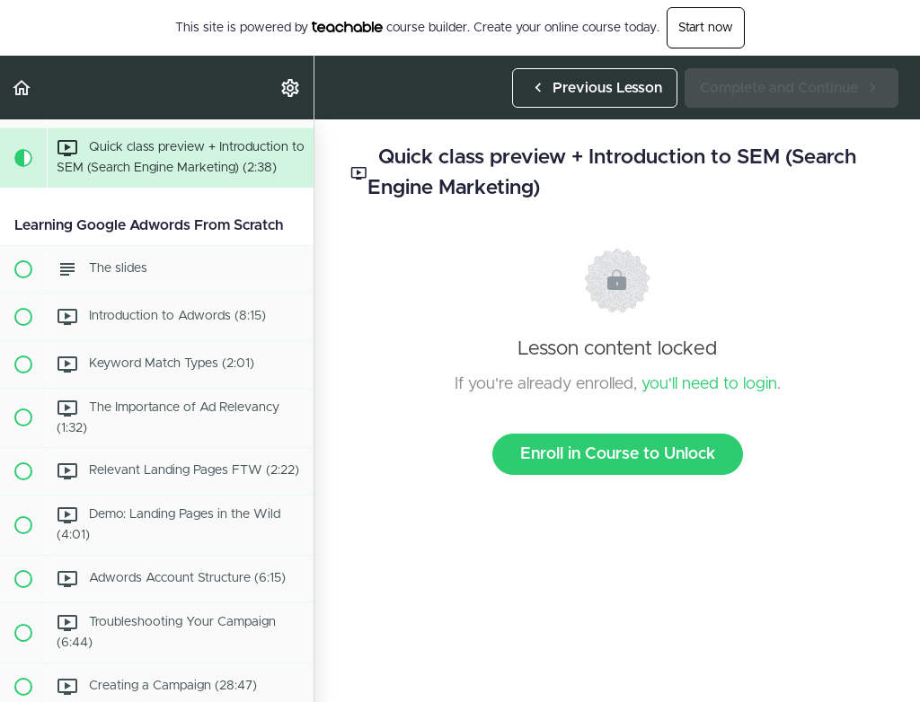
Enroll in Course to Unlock (617, 454)
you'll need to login (709, 384)
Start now (705, 28)
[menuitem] (291, 87)
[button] (22, 87)
